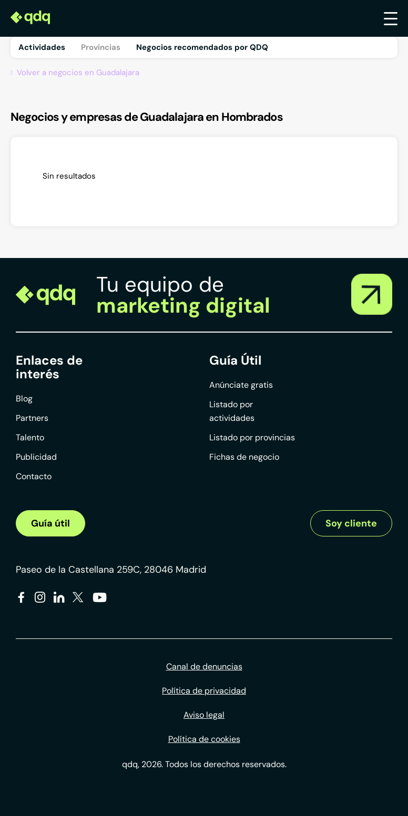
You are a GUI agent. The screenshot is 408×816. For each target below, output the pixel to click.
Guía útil (50, 523)
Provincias (100, 47)
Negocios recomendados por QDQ (202, 47)
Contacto (34, 476)
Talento (30, 437)
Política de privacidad (204, 690)
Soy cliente (351, 523)
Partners (32, 418)
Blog (24, 398)
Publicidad (36, 456)
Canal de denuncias (204, 666)
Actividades (41, 47)
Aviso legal (204, 714)
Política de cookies (204, 739)
